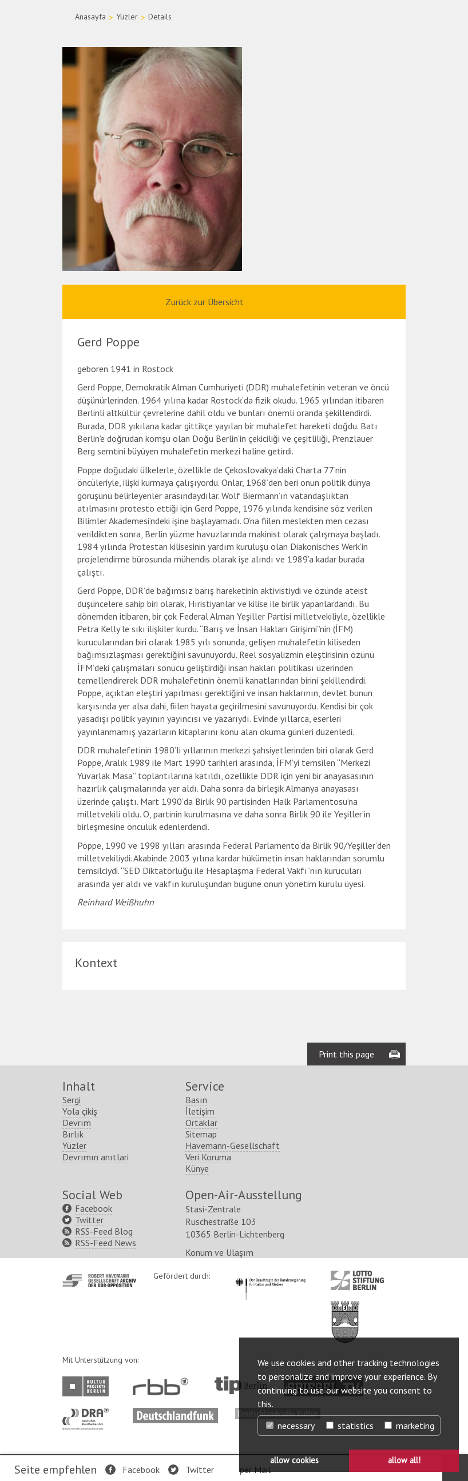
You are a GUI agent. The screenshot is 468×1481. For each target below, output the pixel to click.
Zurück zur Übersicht (204, 302)
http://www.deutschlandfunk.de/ (175, 1413)
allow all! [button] (404, 1460)
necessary (290, 1425)
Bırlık (73, 1134)
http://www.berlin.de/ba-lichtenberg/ (345, 1313)
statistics (350, 1425)
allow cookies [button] (294, 1460)
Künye (197, 1168)
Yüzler (127, 16)
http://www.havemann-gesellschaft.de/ (99, 1281)
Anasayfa (90, 16)
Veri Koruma (208, 1157)
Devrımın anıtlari (95, 1157)
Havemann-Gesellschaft (232, 1145)
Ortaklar (201, 1122)
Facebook (141, 1469)
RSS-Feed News (105, 1242)
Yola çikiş (79, 1111)
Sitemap (201, 1134)
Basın (196, 1099)
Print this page (346, 1054)
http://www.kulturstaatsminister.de (270, 1276)
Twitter (199, 1469)
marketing (409, 1425)
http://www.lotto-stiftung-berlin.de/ (357, 1280)
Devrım (76, 1122)
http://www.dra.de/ (89, 1413)
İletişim (200, 1111)
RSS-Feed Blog (104, 1231)
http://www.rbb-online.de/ (163, 1386)
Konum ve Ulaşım (219, 1252)
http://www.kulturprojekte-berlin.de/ (88, 1386)
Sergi (71, 1099)
